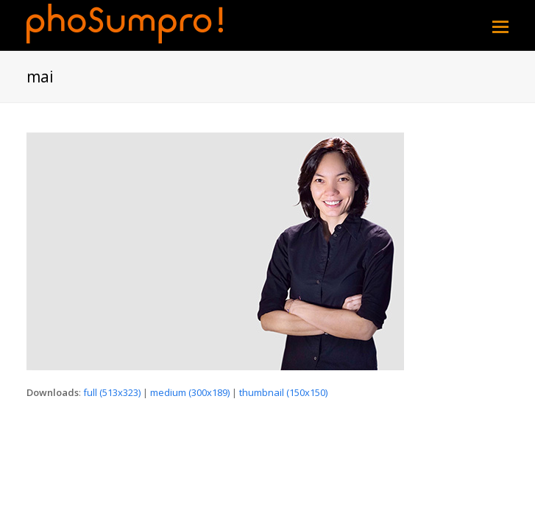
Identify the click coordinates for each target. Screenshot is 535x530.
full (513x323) (112, 392)
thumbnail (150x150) (283, 392)
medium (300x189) (190, 392)
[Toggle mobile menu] (500, 26)
